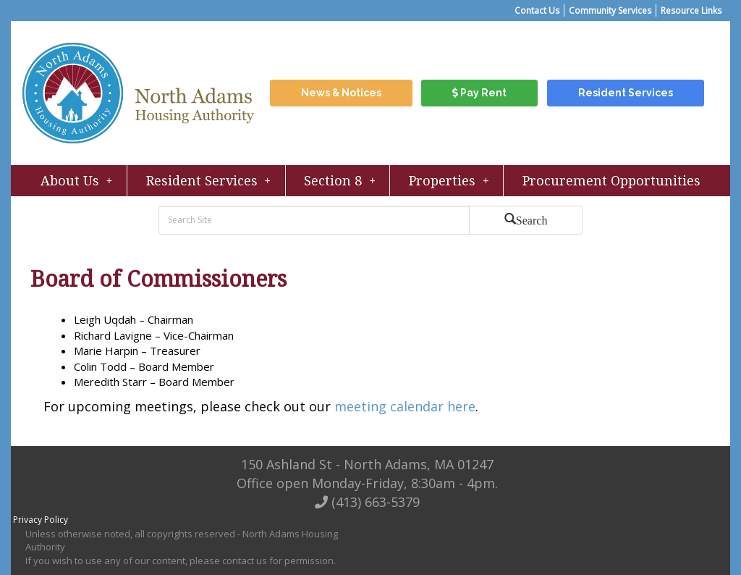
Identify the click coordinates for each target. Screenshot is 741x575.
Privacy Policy (40, 519)
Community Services (610, 10)
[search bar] (315, 220)
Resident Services (625, 92)
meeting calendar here (404, 406)
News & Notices (341, 92)
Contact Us (537, 10)
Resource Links (691, 10)
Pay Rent (479, 92)
